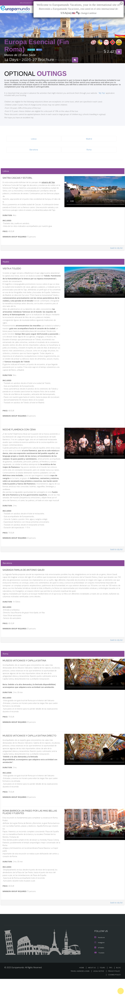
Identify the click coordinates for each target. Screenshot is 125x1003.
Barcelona (33, 150)
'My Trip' (97, 93)
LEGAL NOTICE (97, 995)
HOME (82, 992)
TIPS (111, 992)
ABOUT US (93, 992)
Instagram (99, 967)
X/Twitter (99, 972)
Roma (89, 150)
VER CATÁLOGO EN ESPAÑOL (22, 3)
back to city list (116, 246)
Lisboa (34, 139)
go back (31, 49)
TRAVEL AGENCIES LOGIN (78, 995)
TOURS (103, 992)
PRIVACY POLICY (113, 995)
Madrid (89, 139)
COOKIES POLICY (114, 999)
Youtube (99, 977)
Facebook (99, 962)
